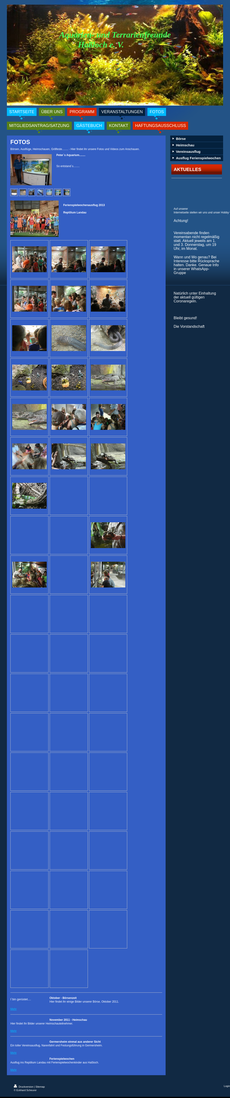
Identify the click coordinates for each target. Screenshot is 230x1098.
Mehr (13, 1009)
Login (227, 1086)
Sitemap (40, 1086)
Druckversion (24, 1086)
